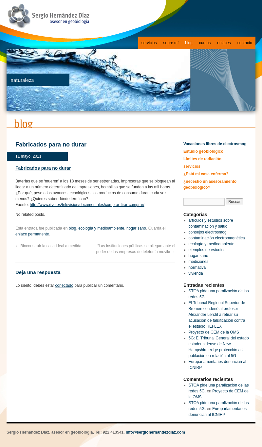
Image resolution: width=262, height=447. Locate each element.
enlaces (224, 43)
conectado (64, 285)
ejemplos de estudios (207, 250)
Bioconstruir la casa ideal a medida (48, 246)
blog (189, 43)
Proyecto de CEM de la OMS (214, 332)
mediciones (199, 261)
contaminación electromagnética (217, 238)
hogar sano (136, 228)
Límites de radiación (202, 159)
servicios (149, 43)
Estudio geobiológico (203, 151)
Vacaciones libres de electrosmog (215, 144)
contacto (244, 43)
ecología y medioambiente (101, 228)
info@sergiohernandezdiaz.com (155, 432)
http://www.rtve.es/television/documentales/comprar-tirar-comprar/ (87, 204)
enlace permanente (32, 234)
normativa (197, 267)
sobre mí (171, 43)
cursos (205, 43)
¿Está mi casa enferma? (205, 174)
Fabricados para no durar (43, 168)
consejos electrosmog (208, 232)
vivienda (196, 273)
